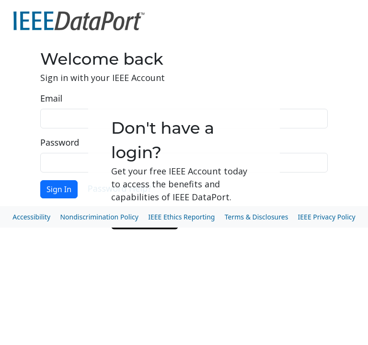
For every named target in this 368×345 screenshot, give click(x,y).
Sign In (58, 189)
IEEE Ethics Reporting (181, 216)
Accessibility (31, 216)
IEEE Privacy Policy (327, 216)
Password (59, 142)
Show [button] (317, 162)
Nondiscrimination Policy (99, 216)
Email (51, 98)
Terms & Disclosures (256, 216)
